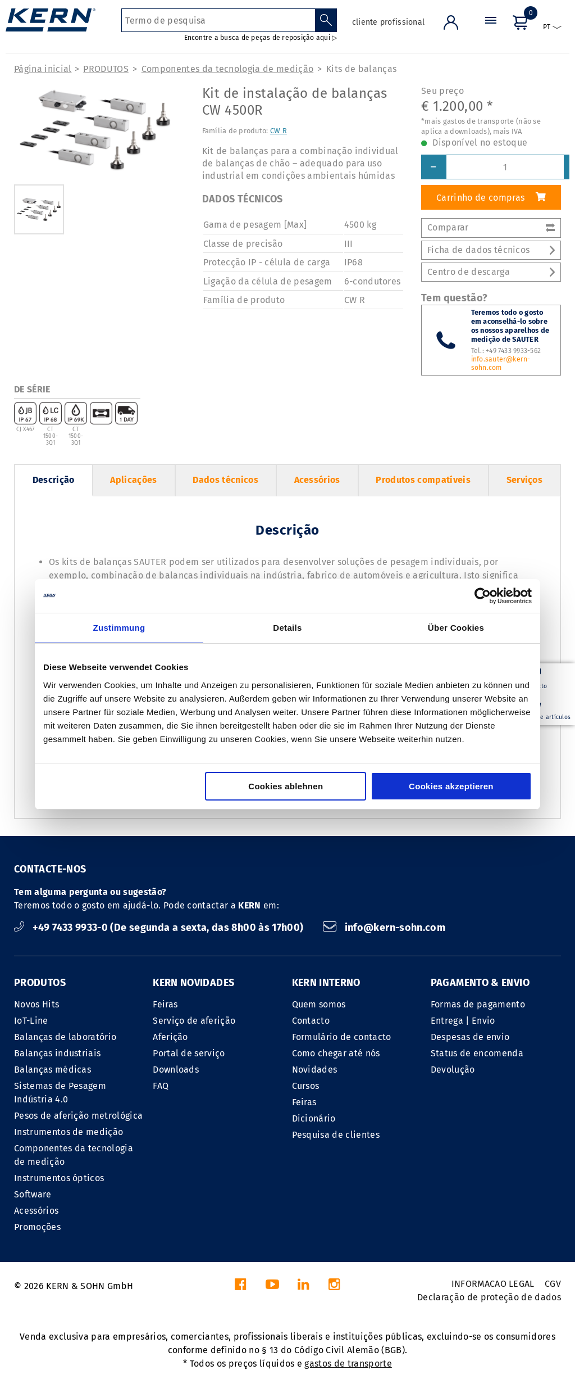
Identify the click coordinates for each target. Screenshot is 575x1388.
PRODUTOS (106, 69)
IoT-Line (31, 1020)
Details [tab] (287, 627)
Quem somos (319, 1004)
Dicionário (314, 1118)
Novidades (314, 1069)
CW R (278, 130)
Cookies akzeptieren (451, 786)
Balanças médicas (52, 1069)
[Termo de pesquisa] (218, 20)
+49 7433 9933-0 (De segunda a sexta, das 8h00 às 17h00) (160, 927)
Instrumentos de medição (68, 1132)
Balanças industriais (57, 1053)
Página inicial (42, 69)
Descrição (54, 479)
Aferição (170, 1037)
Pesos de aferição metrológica (78, 1115)
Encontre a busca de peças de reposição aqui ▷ (260, 38)
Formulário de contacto (341, 1037)
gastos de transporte (347, 1363)
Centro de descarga (491, 271)
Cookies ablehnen (285, 786)
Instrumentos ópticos (59, 1178)
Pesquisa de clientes (336, 1134)
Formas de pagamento (478, 1004)
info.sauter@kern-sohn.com (501, 363)
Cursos (306, 1085)
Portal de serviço (189, 1053)
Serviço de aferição (194, 1020)
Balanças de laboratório (65, 1037)
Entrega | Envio (463, 1020)
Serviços (524, 479)
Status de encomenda (477, 1053)
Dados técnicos (225, 479)
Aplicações (133, 479)
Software (33, 1194)
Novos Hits (36, 1004)
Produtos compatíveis (423, 479)
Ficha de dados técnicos (491, 250)
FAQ (160, 1085)
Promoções (37, 1227)
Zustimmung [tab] (119, 627)
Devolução (453, 1069)
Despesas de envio (470, 1037)
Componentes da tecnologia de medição (228, 69)
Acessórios (317, 479)
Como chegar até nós (336, 1053)
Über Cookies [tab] (456, 627)
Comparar (491, 227)
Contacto (311, 1020)
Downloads (176, 1069)
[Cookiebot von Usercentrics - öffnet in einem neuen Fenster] (482, 595)
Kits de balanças (361, 69)
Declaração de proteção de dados (489, 1297)
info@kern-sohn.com (384, 927)
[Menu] (491, 30)
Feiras (165, 1004)
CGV (553, 1283)
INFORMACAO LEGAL (493, 1283)
